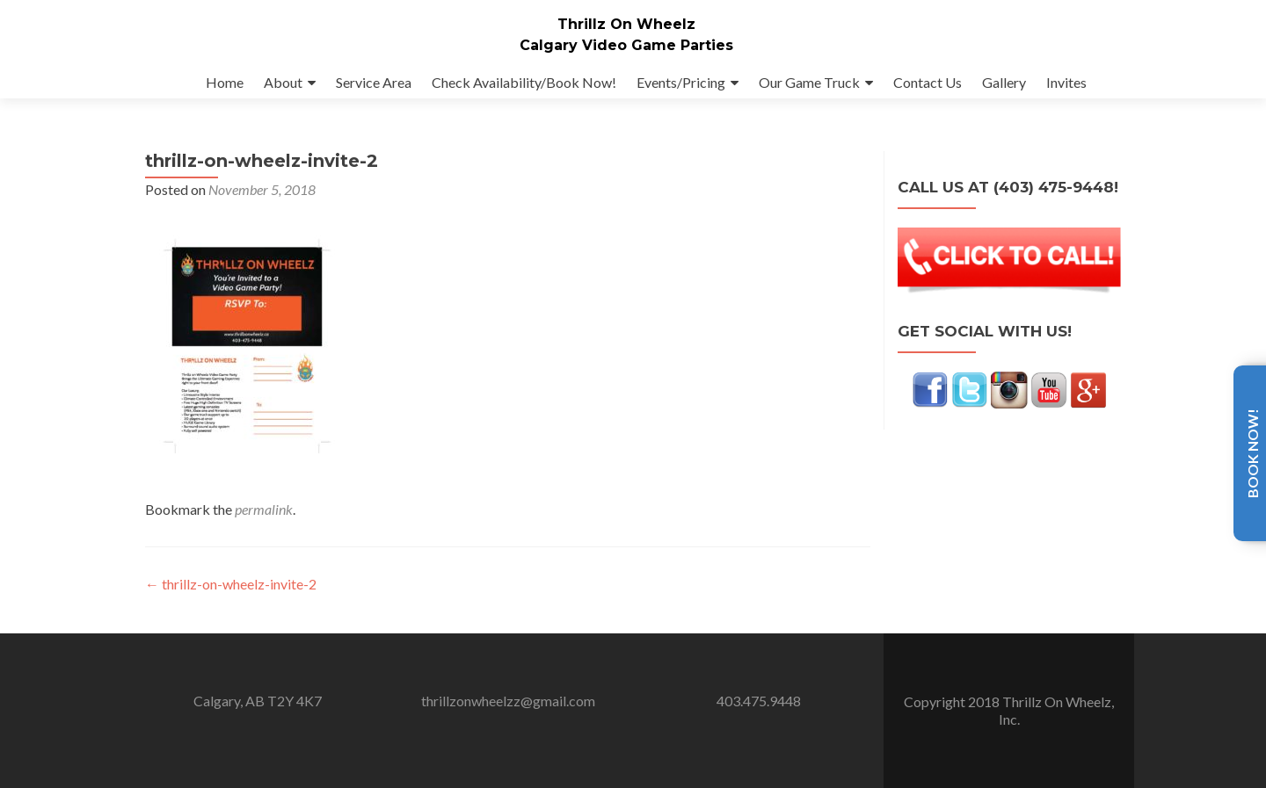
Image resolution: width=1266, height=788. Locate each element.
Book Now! (1252, 453)
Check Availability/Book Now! (524, 82)
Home (225, 82)
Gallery (1004, 82)
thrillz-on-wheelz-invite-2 (230, 601)
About (283, 82)
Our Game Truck (809, 82)
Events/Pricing (681, 82)
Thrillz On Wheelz (626, 24)
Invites (1066, 82)
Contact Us (927, 82)
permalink (264, 526)
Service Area (373, 82)
